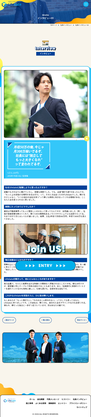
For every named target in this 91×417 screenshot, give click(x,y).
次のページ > (82, 320)
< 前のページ (9, 320)
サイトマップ (81, 407)
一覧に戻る (45, 320)
